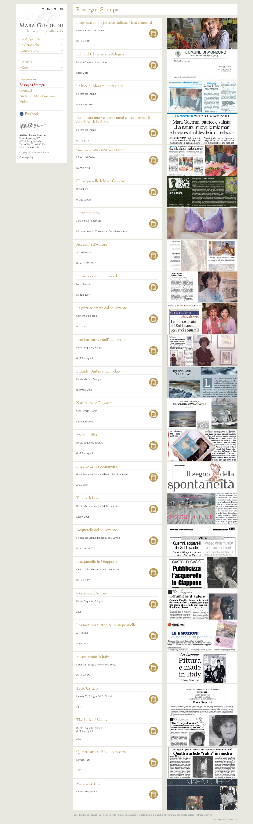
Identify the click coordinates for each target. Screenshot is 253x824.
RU (61, 9)
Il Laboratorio (41, 51)
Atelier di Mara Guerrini (37, 96)
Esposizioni (28, 79)
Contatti (26, 90)
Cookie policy (27, 157)
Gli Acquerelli (41, 39)
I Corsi (41, 68)
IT (43, 9)
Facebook (29, 114)
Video (24, 102)
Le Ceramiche (41, 45)
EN (48, 9)
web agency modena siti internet (225, 819)
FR (55, 9)
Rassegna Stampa (32, 85)
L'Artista (41, 62)
